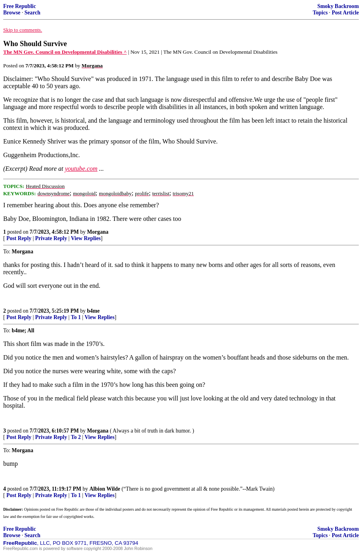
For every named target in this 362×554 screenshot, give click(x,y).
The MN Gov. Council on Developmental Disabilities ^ (65, 52)
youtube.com (81, 168)
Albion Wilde (104, 489)
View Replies (86, 238)
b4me (93, 311)
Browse (11, 13)
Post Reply (18, 238)
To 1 (76, 317)
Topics (320, 13)
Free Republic (19, 6)
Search (32, 13)
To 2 (76, 437)
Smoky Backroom (338, 6)
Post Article (345, 13)
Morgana (98, 232)
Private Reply (51, 238)
